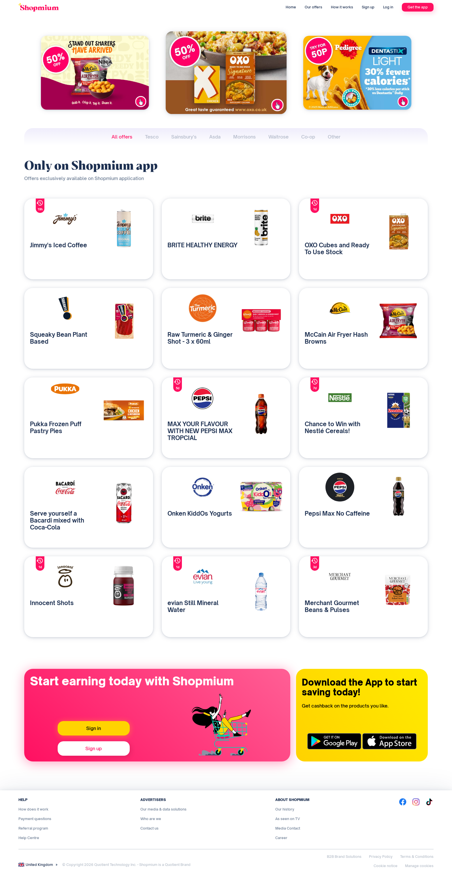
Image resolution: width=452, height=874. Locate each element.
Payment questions (34, 819)
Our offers (313, 7)
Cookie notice (386, 866)
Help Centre (28, 838)
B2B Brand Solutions (344, 856)
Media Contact (287, 828)
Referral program (33, 828)
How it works (342, 7)
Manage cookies (419, 866)
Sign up (368, 7)
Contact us (149, 828)
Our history (284, 809)
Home (291, 7)
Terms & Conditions (417, 856)
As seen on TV (287, 819)
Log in (388, 7)
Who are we (150, 819)
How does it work (33, 809)
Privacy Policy (381, 856)
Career (281, 838)
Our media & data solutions (163, 809)
